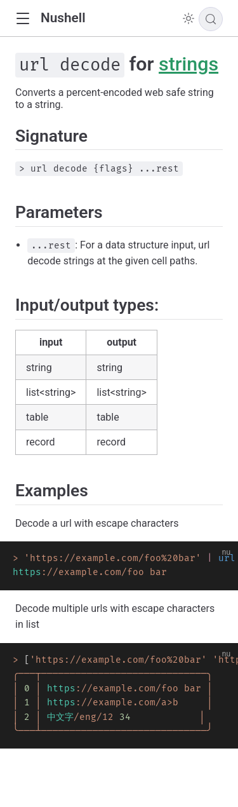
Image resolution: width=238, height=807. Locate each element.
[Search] (211, 19)
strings (188, 64)
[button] (22, 18)
